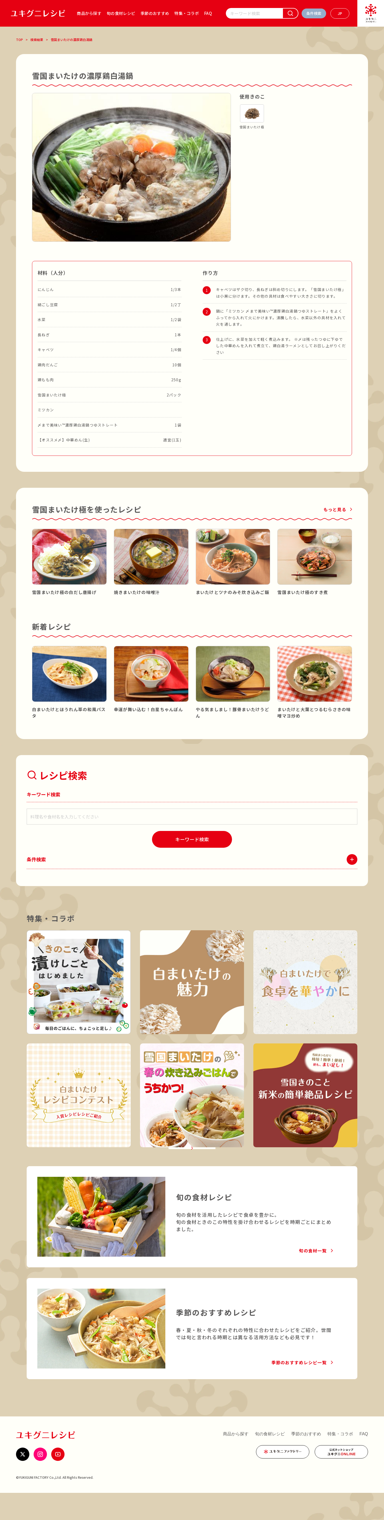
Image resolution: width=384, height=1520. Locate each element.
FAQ (208, 13)
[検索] (290, 13)
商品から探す (89, 13)
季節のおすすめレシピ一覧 (299, 1389)
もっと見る (334, 509)
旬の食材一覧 (313, 1278)
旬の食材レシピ (121, 13)
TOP (19, 39)
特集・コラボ (186, 13)
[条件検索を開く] (314, 13)
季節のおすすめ (155, 13)
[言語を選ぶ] (339, 13)
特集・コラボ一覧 (188, 1168)
